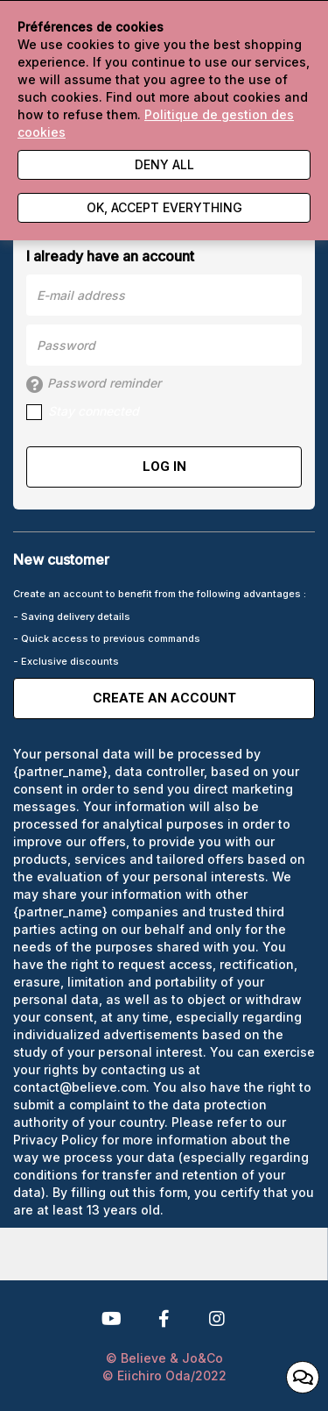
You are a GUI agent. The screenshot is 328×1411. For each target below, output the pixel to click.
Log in (164, 466)
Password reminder (93, 384)
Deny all (164, 164)
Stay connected (82, 411)
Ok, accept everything (164, 207)
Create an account (164, 698)
